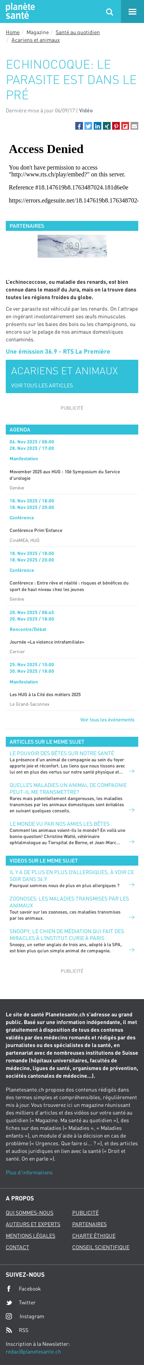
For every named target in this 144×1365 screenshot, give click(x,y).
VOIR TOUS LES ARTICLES (42, 385)
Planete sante (19, 11)
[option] (72, 246)
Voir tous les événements (107, 719)
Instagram (25, 1316)
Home (13, 32)
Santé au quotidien (78, 32)
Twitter (21, 1302)
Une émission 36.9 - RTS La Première (58, 351)
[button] (79, 126)
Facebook (23, 1289)
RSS (17, 1330)
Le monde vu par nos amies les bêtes (59, 823)
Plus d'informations (29, 1172)
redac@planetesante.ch (33, 1351)
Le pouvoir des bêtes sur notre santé (62, 753)
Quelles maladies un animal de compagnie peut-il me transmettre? (68, 788)
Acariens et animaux (36, 39)
